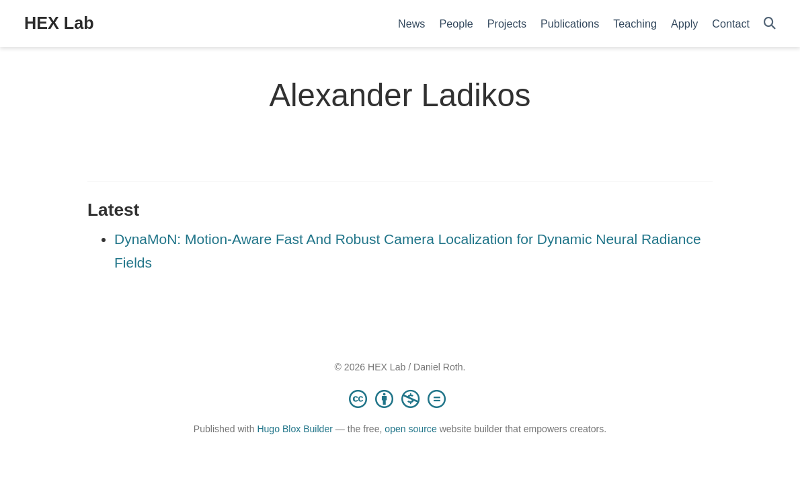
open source (410, 429)
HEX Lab (59, 22)
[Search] (770, 24)
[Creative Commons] (400, 398)
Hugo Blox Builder (295, 429)
